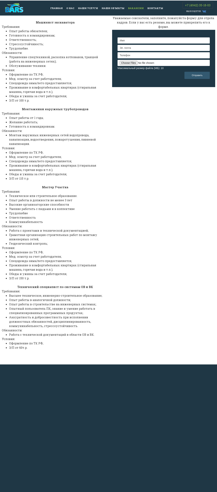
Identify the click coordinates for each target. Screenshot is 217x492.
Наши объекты (113, 8)
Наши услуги (88, 8)
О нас (70, 8)
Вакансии (136, 8)
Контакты (155, 8)
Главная (56, 8)
